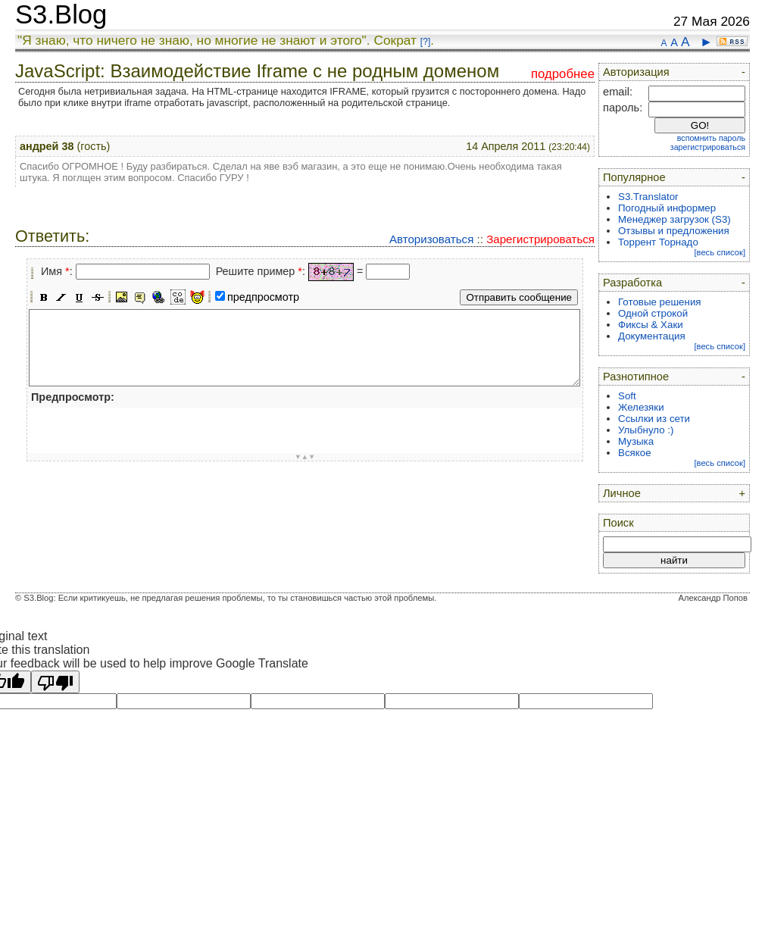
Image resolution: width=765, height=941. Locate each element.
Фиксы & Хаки (650, 324)
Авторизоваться (431, 239)
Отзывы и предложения (673, 230)
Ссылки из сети (654, 418)
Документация (651, 336)
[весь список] (719, 252)
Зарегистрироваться (540, 239)
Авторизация (636, 72)
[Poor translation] (55, 682)
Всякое (634, 452)
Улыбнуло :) (645, 430)
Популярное (634, 177)
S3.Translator (648, 196)
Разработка (632, 283)
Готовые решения (659, 302)
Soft (627, 396)
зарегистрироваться (707, 147)
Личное (622, 493)
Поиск (618, 523)
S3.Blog (61, 14)
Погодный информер (667, 208)
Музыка (636, 441)
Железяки (641, 407)
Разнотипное (636, 376)
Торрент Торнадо (658, 242)
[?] (425, 41)
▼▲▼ (305, 457)
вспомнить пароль (711, 137)
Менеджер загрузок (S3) (674, 219)
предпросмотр (263, 297)
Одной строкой (653, 313)
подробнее (563, 74)
